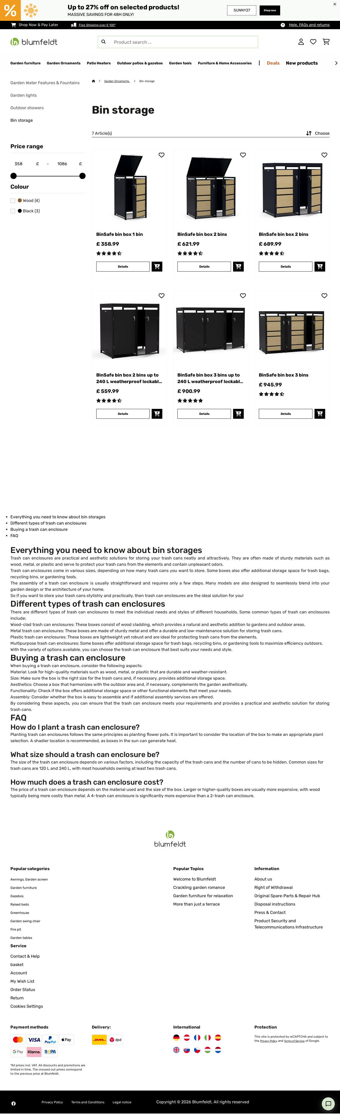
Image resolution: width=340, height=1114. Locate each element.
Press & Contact (270, 912)
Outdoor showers (27, 108)
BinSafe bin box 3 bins (286, 390)
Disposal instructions (274, 904)
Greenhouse (22, 912)
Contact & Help (25, 956)
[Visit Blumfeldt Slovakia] (187, 1050)
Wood (29, 201)
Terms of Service (297, 1041)
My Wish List (22, 981)
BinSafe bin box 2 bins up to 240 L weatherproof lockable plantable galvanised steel (124, 390)
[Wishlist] (313, 42)
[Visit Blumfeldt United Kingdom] (176, 1050)
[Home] (98, 81)
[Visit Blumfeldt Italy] (207, 1038)
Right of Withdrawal (273, 887)
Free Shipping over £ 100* (101, 25)
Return (17, 998)
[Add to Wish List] (161, 155)
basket (16, 965)
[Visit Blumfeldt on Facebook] (13, 1104)
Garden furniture (26, 887)
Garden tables (24, 937)
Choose (317, 133)
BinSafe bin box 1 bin (128, 235)
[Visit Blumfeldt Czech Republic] (197, 1050)
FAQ (14, 535)
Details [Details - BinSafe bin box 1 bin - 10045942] (123, 277)
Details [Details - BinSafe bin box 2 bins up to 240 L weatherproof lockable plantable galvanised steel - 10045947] (123, 427)
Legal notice (140, 1102)
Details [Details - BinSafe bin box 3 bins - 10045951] (285, 427)
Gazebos (18, 896)
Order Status (22, 990)
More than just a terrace (196, 904)
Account (18, 973)
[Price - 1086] (69, 164)
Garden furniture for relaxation (203, 896)
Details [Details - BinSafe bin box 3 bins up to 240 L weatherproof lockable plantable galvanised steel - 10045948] (204, 427)
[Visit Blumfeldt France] (197, 1038)
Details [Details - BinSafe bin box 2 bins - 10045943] (204, 277)
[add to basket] (157, 277)
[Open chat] (328, 1103)
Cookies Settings (26, 1006)
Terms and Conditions (98, 1102)
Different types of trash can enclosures (48, 523)
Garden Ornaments (120, 81)
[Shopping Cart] (326, 42)
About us (263, 879)
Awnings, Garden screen (34, 879)
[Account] (301, 42)
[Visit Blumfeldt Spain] (218, 1038)
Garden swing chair (29, 921)
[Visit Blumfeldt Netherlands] (218, 1050)
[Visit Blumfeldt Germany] (176, 1038)
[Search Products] (178, 41)
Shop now (267, 10)
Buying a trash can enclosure (39, 529)
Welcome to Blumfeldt (194, 879)
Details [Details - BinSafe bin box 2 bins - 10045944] (285, 277)
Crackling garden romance (199, 887)
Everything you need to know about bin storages (57, 517)
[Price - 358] (26, 164)
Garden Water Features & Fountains (45, 83)
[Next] (336, 63)
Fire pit (17, 929)
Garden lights (23, 95)
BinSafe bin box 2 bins (204, 240)
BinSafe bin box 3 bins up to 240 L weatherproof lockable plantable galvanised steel (206, 390)
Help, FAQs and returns (309, 25)
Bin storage (21, 120)
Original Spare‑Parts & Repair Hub (287, 896)
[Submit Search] (103, 42)
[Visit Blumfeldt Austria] (187, 1038)
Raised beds (22, 904)
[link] (129, 187)
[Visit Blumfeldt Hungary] (207, 1050)
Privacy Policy (269, 1041)
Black (29, 211)
